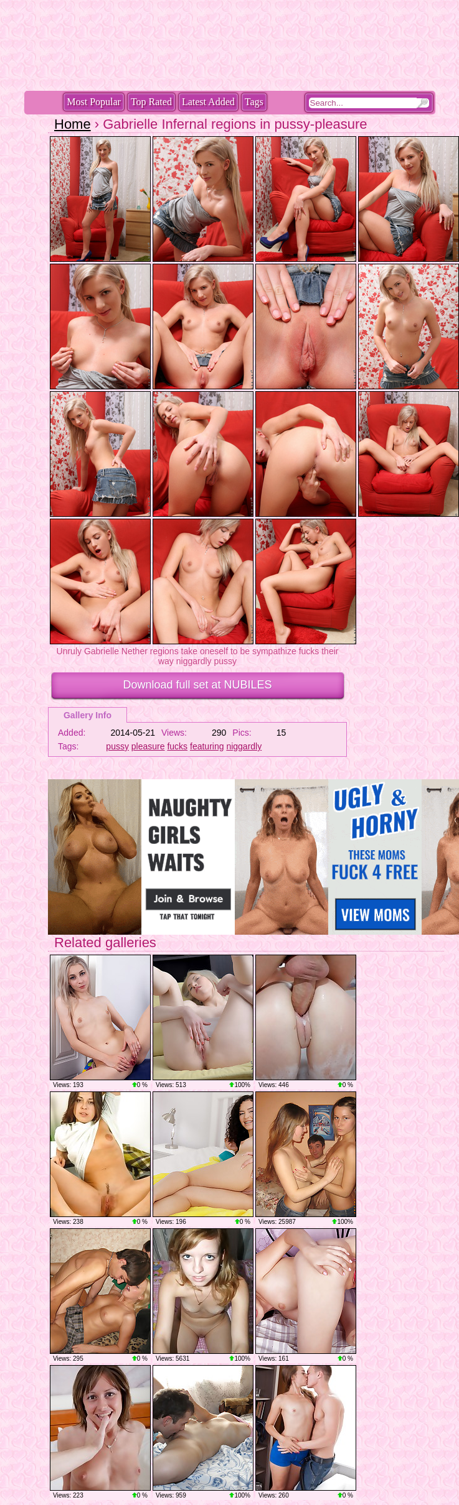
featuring (207, 746)
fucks (177, 746)
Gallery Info (87, 715)
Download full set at (197, 684)
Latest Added (208, 101)
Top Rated (151, 101)
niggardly (244, 746)
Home (72, 124)
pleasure (148, 746)
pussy (117, 746)
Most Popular (94, 101)
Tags (254, 101)
